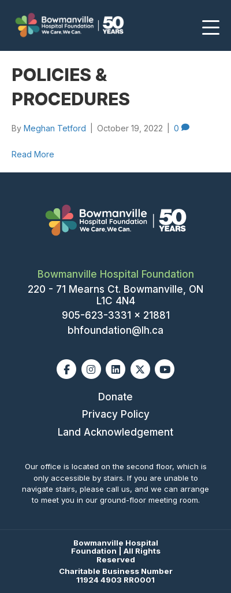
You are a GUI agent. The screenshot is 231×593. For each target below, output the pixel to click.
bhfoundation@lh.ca (115, 330)
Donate (115, 397)
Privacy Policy (116, 414)
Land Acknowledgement (115, 432)
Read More (33, 154)
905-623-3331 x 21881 (116, 315)
